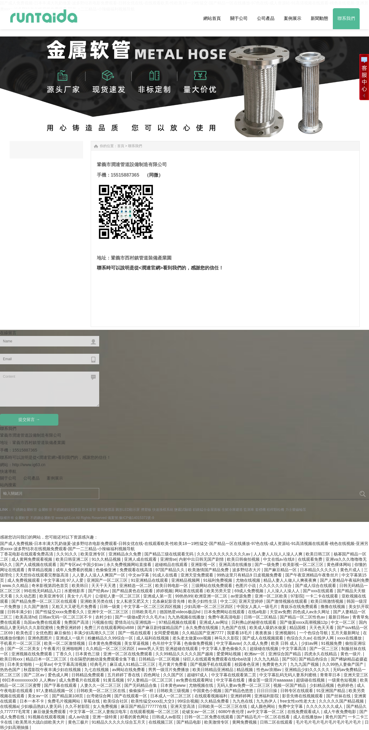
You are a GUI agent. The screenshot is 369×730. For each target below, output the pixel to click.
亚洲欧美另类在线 (97, 601)
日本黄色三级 (88, 653)
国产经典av (99, 590)
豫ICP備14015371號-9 (136, 518)
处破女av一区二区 (199, 711)
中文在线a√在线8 (279, 559)
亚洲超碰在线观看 (182, 648)
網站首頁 (212, 18)
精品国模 (298, 627)
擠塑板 (146, 510)
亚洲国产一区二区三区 (108, 580)
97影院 (297, 596)
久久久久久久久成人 (325, 706)
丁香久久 (64, 653)
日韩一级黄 (110, 606)
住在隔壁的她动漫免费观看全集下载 (103, 659)
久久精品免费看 (215, 701)
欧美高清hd (25, 617)
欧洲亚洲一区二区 (211, 596)
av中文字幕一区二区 (266, 711)
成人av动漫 (79, 717)
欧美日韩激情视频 (327, 601)
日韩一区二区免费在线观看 (209, 717)
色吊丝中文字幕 (167, 643)
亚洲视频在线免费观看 (32, 653)
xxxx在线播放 (350, 638)
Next (14, 103)
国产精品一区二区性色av (303, 617)
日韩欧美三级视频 (173, 690)
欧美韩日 (80, 585)
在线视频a (9, 706)
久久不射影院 (78, 706)
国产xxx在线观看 (319, 590)
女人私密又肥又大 (133, 601)
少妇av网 (310, 643)
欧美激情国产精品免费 (209, 569)
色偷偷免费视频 (199, 643)
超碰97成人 (198, 674)
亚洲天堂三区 (356, 674)
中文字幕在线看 (231, 680)
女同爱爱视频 (167, 632)
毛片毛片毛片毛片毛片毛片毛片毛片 (329, 722)
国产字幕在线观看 (61, 685)
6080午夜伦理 (231, 711)
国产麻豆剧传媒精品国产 (160, 627)
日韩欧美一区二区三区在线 (101, 690)
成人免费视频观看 (24, 580)
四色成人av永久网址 (312, 611)
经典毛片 (99, 664)
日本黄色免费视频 (105, 643)
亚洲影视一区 (203, 564)
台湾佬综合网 (99, 696)
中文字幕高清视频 (71, 664)
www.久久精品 (15, 585)
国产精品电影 (189, 722)
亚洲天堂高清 (183, 706)
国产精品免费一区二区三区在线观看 (44, 601)
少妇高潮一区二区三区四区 (209, 606)
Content (49, 389)
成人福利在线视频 (153, 638)
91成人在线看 (165, 575)
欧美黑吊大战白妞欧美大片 (40, 722)
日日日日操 (267, 690)
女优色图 (44, 632)
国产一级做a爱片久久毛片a (140, 617)
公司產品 (265, 18)
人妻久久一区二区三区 (101, 685)
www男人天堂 (150, 648)
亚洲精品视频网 (186, 580)
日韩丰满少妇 (20, 611)
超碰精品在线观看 (172, 564)
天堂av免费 (280, 611)
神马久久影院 (227, 638)
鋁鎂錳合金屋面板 (207, 510)
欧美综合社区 (116, 701)
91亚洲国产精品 (331, 690)
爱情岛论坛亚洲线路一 (136, 622)
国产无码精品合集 (141, 685)
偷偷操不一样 (142, 690)
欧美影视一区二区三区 (304, 564)
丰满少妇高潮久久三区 (95, 632)
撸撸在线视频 (333, 606)
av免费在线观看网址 (195, 680)
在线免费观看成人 (304, 711)
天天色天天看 (322, 627)
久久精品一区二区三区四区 (111, 648)
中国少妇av (93, 564)
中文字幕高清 (294, 648)
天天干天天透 (104, 585)
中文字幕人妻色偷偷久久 (225, 648)
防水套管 (89, 510)
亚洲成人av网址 (214, 622)
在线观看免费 (310, 559)
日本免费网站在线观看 (225, 611)
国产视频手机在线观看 (211, 664)
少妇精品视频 (322, 685)
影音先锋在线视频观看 (303, 696)
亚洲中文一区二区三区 (109, 611)
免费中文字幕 (291, 706)
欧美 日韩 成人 (285, 643)
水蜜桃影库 (75, 590)
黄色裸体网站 (339, 564)
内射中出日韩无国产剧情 (202, 559)
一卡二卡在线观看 (322, 596)
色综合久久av (298, 638)
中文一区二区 (343, 622)
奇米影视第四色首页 (50, 585)
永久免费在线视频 (202, 627)
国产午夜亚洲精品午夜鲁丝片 (312, 575)
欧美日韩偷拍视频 (244, 559)
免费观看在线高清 (136, 569)
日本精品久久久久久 (319, 569)
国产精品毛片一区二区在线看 (264, 717)
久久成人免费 (256, 643)
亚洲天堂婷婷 (251, 601)
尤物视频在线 (201, 685)
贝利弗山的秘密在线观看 (254, 622)
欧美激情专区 (217, 722)
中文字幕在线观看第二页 (234, 674)
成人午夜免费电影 (340, 711)
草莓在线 (92, 701)
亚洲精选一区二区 (136, 585)
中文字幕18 (53, 580)
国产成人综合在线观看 (316, 585)
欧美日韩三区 (318, 554)
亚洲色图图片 (40, 638)
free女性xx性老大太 (298, 701)
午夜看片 (51, 648)
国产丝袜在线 (339, 696)
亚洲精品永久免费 (125, 554)
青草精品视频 (40, 569)
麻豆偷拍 (63, 632)
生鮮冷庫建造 (232, 510)
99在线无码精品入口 (43, 590)
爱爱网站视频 (229, 653)
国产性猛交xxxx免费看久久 (60, 611)
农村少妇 (104, 617)
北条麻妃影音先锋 (169, 601)
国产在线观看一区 (131, 696)
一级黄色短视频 (343, 680)
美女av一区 (39, 696)
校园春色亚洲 (247, 664)
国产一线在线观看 (135, 632)
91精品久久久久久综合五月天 (119, 722)
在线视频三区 (161, 722)
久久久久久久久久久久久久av (224, 554)
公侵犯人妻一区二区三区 (118, 596)
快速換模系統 (162, 510)
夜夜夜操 (264, 632)
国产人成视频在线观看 (36, 564)
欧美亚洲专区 (93, 554)
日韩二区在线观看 (277, 722)
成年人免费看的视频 (75, 569)
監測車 (249, 510)
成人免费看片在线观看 (80, 680)
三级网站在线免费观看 (212, 585)
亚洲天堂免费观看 (197, 575)
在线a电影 (258, 611)
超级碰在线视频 (264, 648)
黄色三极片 (79, 722)
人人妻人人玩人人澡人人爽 (278, 554)
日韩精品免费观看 (88, 674)
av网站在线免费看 (129, 669)
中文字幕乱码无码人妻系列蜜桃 (288, 674)
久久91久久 (67, 554)
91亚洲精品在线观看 (150, 580)
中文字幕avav (228, 643)
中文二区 (228, 601)
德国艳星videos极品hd (181, 611)
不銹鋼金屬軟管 (25, 510)
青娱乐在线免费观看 (300, 606)
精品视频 (245, 669)
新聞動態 (319, 18)
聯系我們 (346, 18)
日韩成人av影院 (167, 717)
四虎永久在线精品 (321, 653)
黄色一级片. (351, 653)
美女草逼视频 (137, 643)
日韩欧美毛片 (145, 611)
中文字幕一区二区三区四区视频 (153, 606)
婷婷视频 (164, 590)
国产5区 (289, 659)
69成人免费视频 (250, 590)
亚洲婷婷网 (241, 696)
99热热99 (184, 596)
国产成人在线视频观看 (263, 638)
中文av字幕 (139, 575)
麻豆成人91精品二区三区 (133, 664)
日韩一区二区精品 (261, 617)
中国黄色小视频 (208, 690)
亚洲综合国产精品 (285, 653)
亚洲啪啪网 (72, 648)
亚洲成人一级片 (70, 638)
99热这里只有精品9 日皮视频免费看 (250, 575)
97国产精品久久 (170, 569)
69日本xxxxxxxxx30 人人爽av (29, 680)
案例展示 (292, 18)
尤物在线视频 (248, 580)
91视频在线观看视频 (47, 717)
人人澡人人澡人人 (284, 590)
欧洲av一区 (255, 653)
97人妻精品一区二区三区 (150, 680)
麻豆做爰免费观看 (50, 711)
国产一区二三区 (324, 648)
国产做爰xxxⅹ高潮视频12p (304, 622)
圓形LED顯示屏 (128, 510)
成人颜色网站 (263, 706)
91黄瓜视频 (114, 680)
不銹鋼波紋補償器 (67, 510)
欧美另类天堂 (219, 590)
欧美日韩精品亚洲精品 (214, 669)
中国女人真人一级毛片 (258, 606)
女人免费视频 (105, 706)
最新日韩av (339, 617)
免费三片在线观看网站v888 (109, 627)
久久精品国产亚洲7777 (203, 632)
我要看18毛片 (240, 632)
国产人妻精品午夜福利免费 (344, 580)
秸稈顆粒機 (275, 510)
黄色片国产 (335, 717)
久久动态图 (26, 596)
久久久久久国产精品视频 (342, 701)
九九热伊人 (267, 701)
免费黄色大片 (275, 664)
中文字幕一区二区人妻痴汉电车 (98, 711)
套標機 (260, 510)
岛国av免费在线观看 (43, 622)
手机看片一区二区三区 (21, 643)
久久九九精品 (267, 659)
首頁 (120, 146)
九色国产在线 (234, 627)
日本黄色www (173, 685)
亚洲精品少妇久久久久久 (308, 669)
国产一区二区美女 (24, 648)
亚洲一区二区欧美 (271, 596)
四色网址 (152, 674)
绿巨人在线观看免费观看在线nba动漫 (217, 659)
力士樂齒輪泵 (295, 510)
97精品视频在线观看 (178, 622)
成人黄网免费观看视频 (32, 559)
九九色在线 (243, 701)
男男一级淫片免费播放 (169, 669)
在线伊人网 (324, 638)
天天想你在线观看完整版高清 (42, 575)
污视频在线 (102, 622)
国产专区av (70, 564)
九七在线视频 (97, 669)
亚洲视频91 (286, 632)
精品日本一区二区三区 (47, 659)
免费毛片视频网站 (64, 701)
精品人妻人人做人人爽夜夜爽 (290, 580)
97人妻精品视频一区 (55, 690)
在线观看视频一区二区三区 (155, 711)
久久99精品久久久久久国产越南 (184, 653)
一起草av (43, 664)
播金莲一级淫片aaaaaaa (271, 680)
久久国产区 (174, 674)
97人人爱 (75, 580)
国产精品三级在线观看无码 (169, 554)
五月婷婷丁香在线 (124, 674)
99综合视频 (187, 701)
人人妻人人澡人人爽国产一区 (99, 575)
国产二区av (35, 674)
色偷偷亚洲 (106, 569)
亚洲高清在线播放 (236, 564)
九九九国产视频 (305, 664)
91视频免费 (332, 643)
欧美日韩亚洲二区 (73, 559)
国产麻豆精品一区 (281, 569)
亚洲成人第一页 (158, 596)
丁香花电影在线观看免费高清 (27, 554)
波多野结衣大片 (247, 569)
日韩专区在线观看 (297, 690)
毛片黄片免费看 (173, 664)
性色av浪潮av (269, 669)
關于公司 (239, 18)
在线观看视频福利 (211, 696)
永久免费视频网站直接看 (129, 564)
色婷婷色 (346, 685)
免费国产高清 (77, 622)
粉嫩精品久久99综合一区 (111, 638)
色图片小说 (246, 585)
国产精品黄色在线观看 (133, 590)
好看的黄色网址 (135, 717)
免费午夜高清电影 (225, 617)
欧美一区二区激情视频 (65, 643)
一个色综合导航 (314, 632)
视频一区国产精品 (290, 685)
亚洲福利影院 (267, 696)
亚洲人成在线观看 (141, 559)
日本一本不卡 (32, 701)
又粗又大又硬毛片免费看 (75, 606)
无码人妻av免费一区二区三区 (244, 685)
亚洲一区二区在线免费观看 (128, 653)
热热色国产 (11, 669)
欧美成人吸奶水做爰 (268, 627)
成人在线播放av (308, 717)
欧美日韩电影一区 (172, 585)
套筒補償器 (106, 510)
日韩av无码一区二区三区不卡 (66, 617)
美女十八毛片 (80, 596)
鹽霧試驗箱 (183, 510)
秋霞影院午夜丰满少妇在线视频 (53, 669)
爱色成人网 (58, 674)
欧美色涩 (25, 632)
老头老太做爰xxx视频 (192, 638)
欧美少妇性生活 (203, 601)
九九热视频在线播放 (187, 617)
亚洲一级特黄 (105, 717)
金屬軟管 (45, 510)
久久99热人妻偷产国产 (343, 664)
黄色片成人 (351, 569)
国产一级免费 (267, 564)
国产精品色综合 (313, 659)
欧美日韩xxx (12, 659)
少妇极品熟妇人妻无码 (42, 706)
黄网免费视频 (245, 722)
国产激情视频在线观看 (287, 601)
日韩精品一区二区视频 (160, 659)
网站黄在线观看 (189, 590)
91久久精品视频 (107, 559)
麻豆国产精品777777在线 (144, 706)
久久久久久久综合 (276, 585)
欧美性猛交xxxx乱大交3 (153, 701)
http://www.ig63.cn (29, 464)
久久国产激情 (36, 606)
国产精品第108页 (68, 696)
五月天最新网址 (346, 632)
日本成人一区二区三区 (171, 696)
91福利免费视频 (218, 580)
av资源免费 (242, 596)
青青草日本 (331, 674)
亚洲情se (168, 559)
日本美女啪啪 (20, 664)
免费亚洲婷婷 (69, 627)
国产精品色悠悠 (239, 690)
